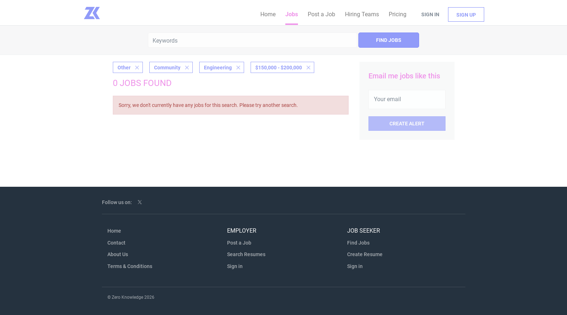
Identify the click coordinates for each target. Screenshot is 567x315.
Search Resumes (246, 254)
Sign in (430, 14)
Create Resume (365, 254)
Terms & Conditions (129, 266)
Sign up (466, 15)
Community (167, 67)
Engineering (218, 67)
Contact (116, 243)
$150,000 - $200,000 (278, 67)
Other (124, 67)
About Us (117, 254)
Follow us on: (117, 202)
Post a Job (239, 243)
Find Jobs (388, 40)
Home (114, 231)
